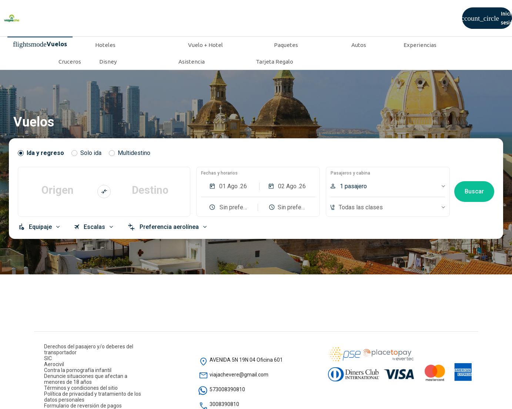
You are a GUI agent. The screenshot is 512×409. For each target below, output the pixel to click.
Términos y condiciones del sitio (81, 388)
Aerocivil (54, 364)
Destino (150, 189)
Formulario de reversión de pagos (83, 406)
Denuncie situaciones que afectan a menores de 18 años (85, 379)
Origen (57, 189)
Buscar (474, 191)
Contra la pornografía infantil (77, 370)
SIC (48, 358)
